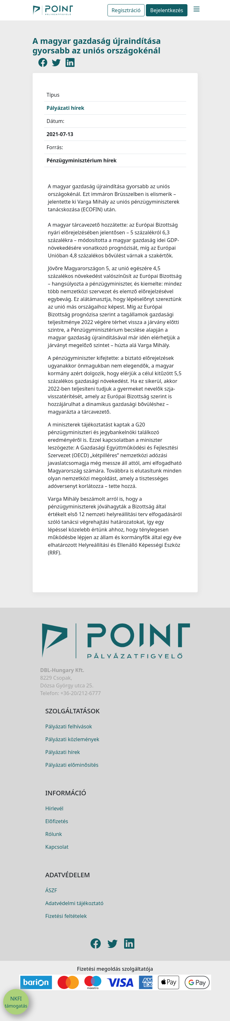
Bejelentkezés (166, 10)
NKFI (16, 1002)
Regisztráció (126, 10)
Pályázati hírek (65, 107)
